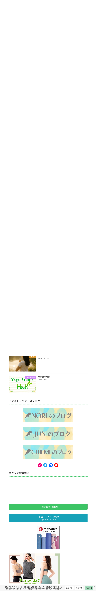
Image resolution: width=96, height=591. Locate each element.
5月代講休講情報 (44, 377)
